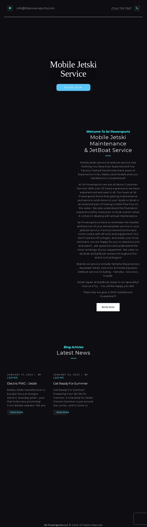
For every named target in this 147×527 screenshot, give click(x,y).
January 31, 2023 (20, 374)
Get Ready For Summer (70, 383)
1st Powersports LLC (56, 525)
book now (73, 87)
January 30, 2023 (66, 374)
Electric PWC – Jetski (22, 383)
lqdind (12, 377)
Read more (16, 412)
